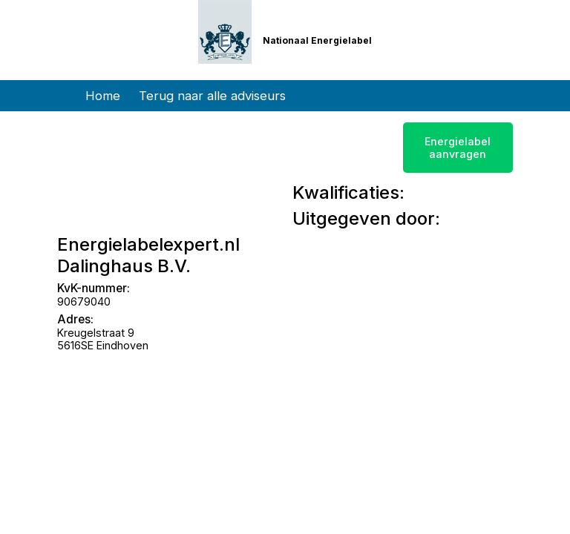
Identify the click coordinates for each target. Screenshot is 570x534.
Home (102, 95)
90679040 (84, 301)
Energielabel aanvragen (458, 147)
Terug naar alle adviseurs (212, 95)
